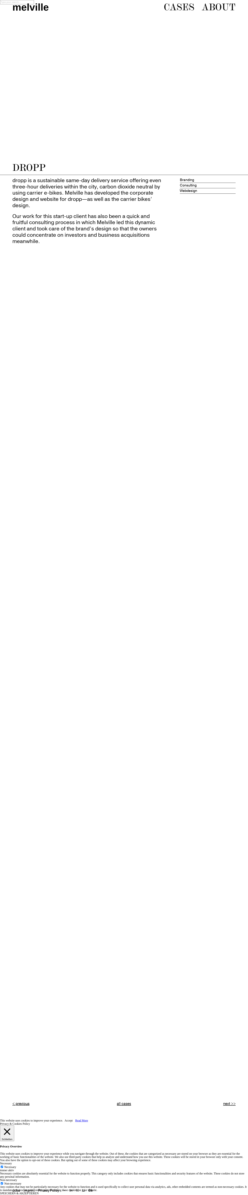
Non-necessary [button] (8, 1179)
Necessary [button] (6, 1163)
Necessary (10, 1167)
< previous (20, 1103)
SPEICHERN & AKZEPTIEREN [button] (19, 1193)
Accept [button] (69, 1120)
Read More (81, 1120)
